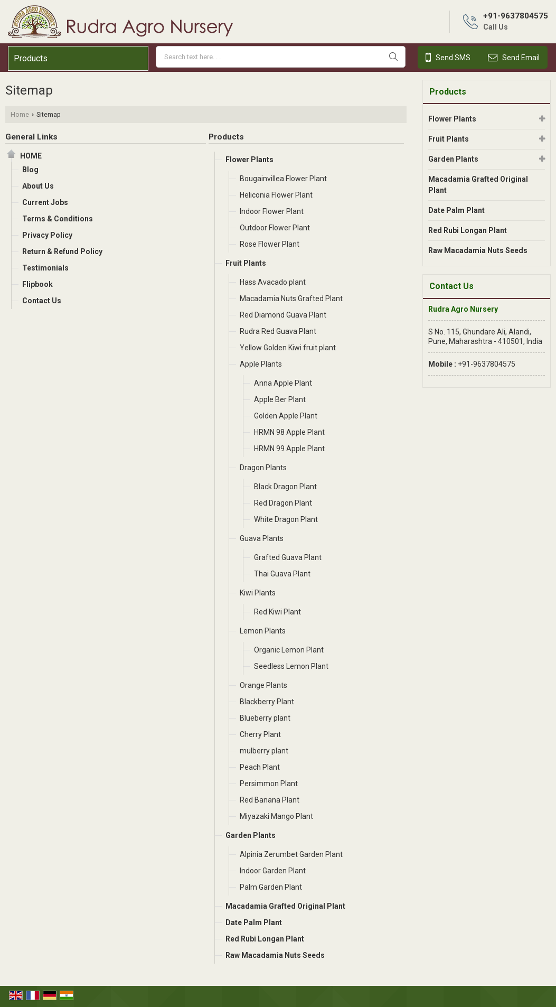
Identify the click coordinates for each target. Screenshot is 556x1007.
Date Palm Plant (253, 922)
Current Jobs (45, 202)
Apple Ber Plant (280, 399)
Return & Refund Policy (62, 251)
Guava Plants (262, 538)
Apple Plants (261, 364)
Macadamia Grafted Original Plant (285, 906)
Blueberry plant (265, 718)
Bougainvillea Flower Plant (283, 178)
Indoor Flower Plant (272, 211)
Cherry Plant (260, 734)
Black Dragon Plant (285, 486)
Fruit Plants (245, 263)
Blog (30, 169)
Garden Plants (250, 835)
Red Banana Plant (269, 800)
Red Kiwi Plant (277, 612)
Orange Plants (263, 685)
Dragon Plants (263, 467)
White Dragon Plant (286, 519)
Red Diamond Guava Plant (283, 315)
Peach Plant (260, 767)
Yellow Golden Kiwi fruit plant (288, 347)
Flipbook (37, 284)
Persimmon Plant (269, 783)
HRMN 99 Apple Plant (289, 448)
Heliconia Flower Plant (276, 195)
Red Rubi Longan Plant (264, 939)
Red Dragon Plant (283, 503)
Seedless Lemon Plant (291, 666)
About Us (38, 186)
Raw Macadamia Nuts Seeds (275, 955)
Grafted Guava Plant (288, 557)
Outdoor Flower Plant (275, 227)
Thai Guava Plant (282, 574)
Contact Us (41, 300)
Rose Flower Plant (269, 244)
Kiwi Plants (258, 593)
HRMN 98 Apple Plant (289, 432)
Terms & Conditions (57, 219)
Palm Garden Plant (271, 887)
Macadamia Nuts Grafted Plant (291, 298)
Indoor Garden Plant (273, 870)
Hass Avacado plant (273, 282)
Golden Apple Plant (285, 416)
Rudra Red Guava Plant (278, 331)
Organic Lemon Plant (289, 650)
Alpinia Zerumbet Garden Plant (291, 854)
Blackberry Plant (267, 701)
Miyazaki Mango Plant (276, 816)
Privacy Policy (47, 235)
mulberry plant (264, 751)
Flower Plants (249, 159)
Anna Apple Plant (283, 383)
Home (20, 114)
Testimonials (45, 268)
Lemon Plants (263, 631)
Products (31, 58)
